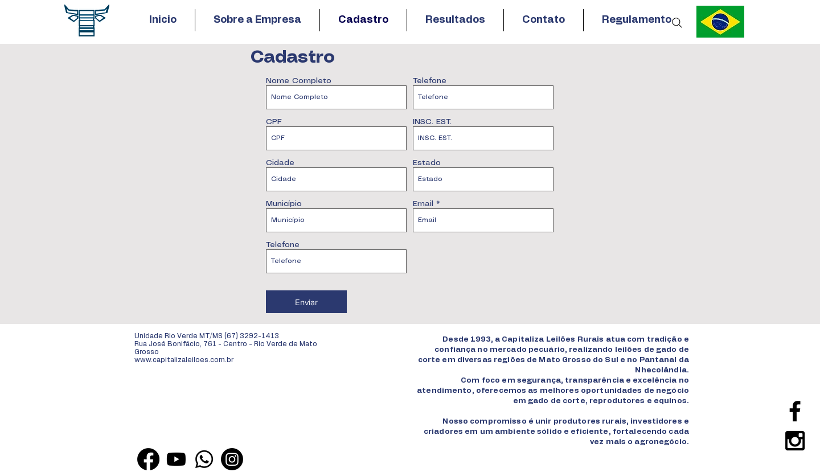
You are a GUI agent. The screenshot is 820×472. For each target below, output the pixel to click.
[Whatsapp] (204, 459)
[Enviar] (306, 301)
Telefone (429, 81)
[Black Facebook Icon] (795, 411)
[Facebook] (148, 459)
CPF (274, 122)
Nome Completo (298, 81)
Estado (427, 163)
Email (423, 204)
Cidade (280, 163)
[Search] (677, 23)
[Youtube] (176, 459)
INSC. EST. (432, 122)
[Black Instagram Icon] (795, 440)
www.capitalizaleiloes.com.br (183, 359)
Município (284, 204)
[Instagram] (232, 459)
